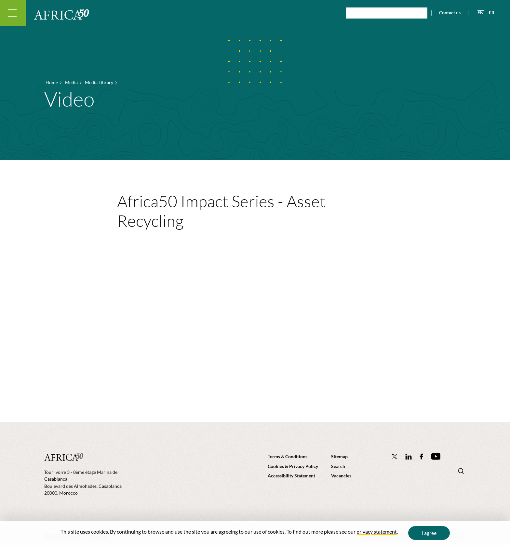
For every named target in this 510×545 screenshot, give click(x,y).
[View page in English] (478, 12)
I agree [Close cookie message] (429, 533)
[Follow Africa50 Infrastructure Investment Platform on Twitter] (394, 456)
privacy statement (376, 531)
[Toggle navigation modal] (13, 13)
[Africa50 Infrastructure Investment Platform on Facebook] (421, 456)
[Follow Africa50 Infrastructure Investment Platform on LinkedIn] (408, 456)
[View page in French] (489, 12)
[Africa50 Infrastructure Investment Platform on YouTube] (435, 456)
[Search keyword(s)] (429, 473)
